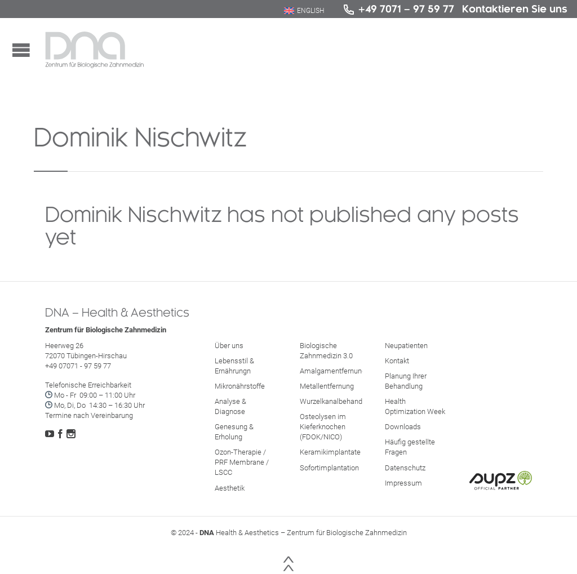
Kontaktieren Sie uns (514, 8)
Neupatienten (406, 345)
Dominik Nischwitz (140, 137)
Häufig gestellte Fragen (410, 447)
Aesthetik (230, 488)
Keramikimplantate (330, 452)
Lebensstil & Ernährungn (234, 366)
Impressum (403, 483)
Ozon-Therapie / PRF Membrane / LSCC (242, 462)
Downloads (403, 426)
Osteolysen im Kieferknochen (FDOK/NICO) (323, 426)
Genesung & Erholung (234, 431)
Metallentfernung (327, 386)
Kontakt (397, 361)
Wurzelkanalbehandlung (338, 401)
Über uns (229, 345)
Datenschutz (405, 468)
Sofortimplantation (329, 468)
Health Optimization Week (415, 406)
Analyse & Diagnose (230, 406)
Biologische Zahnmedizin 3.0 (326, 350)
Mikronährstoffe (240, 386)
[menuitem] (304, 10)
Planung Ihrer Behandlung (406, 381)
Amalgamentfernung (333, 371)
